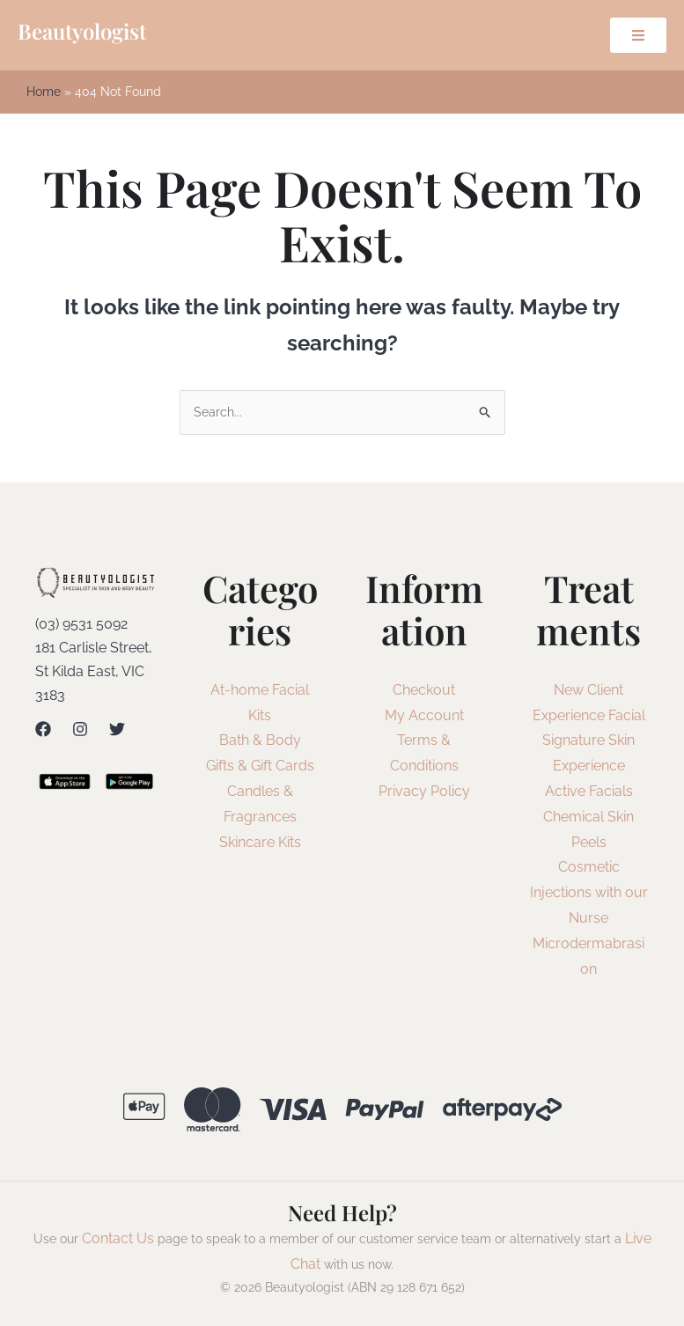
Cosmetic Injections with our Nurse (589, 894)
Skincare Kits (260, 843)
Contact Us (118, 1240)
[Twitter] (117, 731)
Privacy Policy (424, 793)
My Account (424, 716)
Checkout (424, 690)
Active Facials (589, 793)
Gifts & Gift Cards (260, 767)
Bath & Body (260, 741)
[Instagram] (80, 731)
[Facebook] (43, 731)
